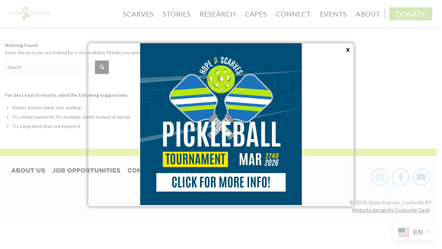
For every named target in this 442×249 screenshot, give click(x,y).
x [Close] (348, 49)
